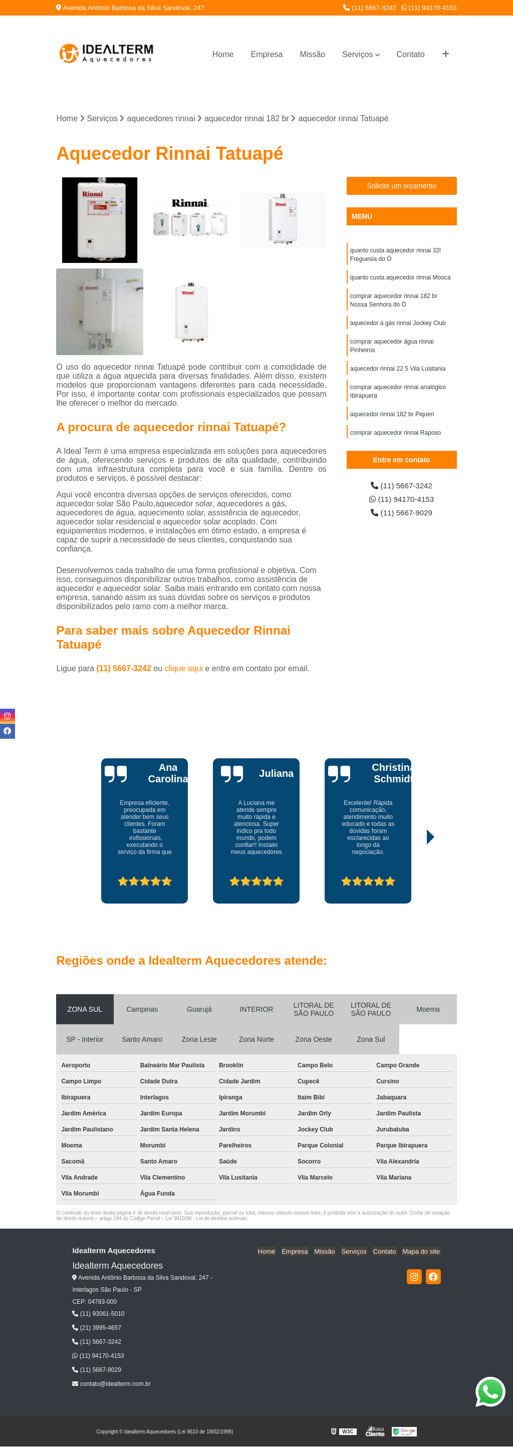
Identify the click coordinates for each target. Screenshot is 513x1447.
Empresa (266, 54)
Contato (411, 54)
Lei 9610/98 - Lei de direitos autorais (205, 1219)
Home (223, 54)
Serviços (357, 54)
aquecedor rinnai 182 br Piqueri (392, 420)
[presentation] (112, 875)
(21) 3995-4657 (96, 1328)
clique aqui (184, 669)
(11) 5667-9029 (401, 514)
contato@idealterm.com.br (111, 1384)
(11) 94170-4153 (429, 8)
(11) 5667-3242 (369, 8)
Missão (313, 54)
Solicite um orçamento (401, 186)
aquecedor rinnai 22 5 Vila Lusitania (398, 373)
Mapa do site (421, 1251)
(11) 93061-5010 (98, 1314)
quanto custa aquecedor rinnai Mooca (400, 278)
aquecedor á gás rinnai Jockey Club (398, 326)
